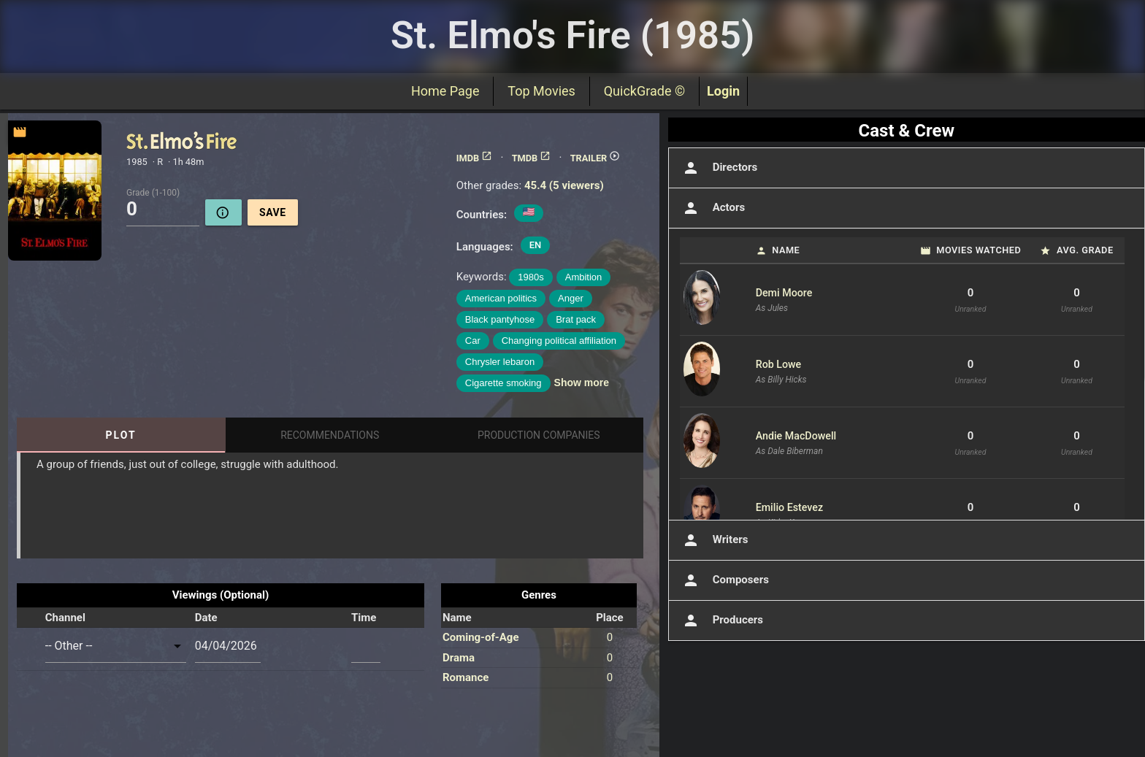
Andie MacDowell (796, 436)
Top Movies (541, 91)
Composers (724, 580)
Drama (459, 657)
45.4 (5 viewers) (564, 185)
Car (472, 340)
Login (723, 91)
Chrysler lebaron (500, 361)
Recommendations (329, 435)
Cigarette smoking (503, 382)
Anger (570, 298)
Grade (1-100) (153, 192)
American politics (501, 298)
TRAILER (595, 158)
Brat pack (576, 319)
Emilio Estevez (789, 507)
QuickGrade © (644, 91)
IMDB (474, 158)
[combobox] (115, 646)
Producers (721, 620)
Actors (712, 208)
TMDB (531, 158)
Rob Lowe (779, 364)
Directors (719, 168)
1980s (530, 277)
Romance (466, 677)
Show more (581, 382)
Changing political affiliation (559, 340)
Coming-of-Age (481, 637)
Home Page (445, 91)
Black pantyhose (500, 319)
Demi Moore (784, 293)
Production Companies (539, 435)
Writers (714, 540)
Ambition (583, 277)
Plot (121, 435)
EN (535, 244)
